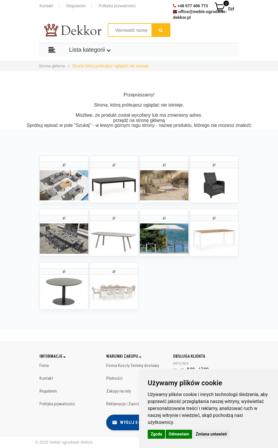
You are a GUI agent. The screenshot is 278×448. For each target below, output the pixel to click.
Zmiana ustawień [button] (211, 434)
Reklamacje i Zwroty (123, 403)
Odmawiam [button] (179, 434)
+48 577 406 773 (190, 5)
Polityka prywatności (117, 5)
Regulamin (76, 5)
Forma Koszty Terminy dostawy (132, 365)
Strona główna (52, 66)
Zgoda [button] (156, 434)
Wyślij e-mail (130, 422)
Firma (44, 365)
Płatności (114, 378)
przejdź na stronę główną (139, 120)
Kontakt (46, 5)
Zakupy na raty (118, 391)
